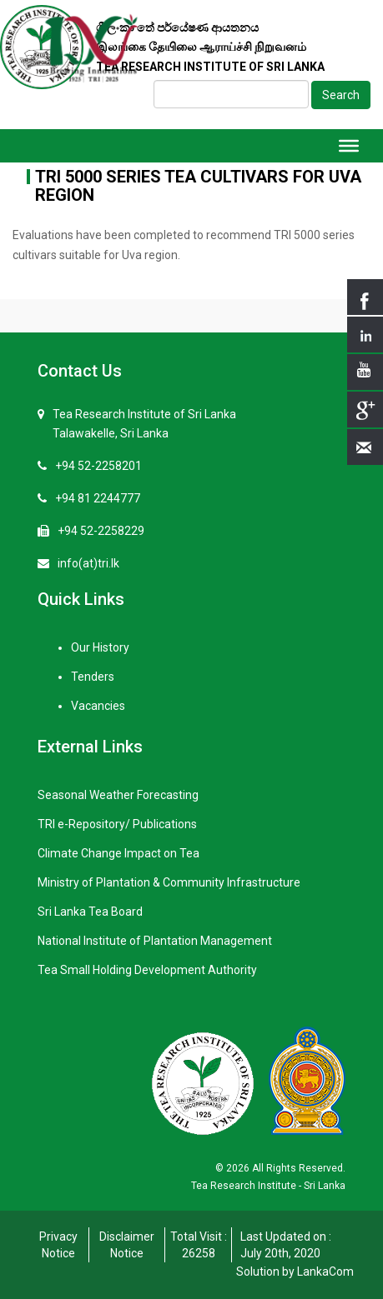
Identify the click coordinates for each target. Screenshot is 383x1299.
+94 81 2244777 (97, 498)
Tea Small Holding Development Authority (147, 970)
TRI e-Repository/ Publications (117, 824)
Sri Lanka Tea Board (90, 911)
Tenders (92, 676)
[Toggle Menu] (349, 146)
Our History (100, 647)
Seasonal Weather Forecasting (118, 795)
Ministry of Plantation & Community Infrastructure (169, 882)
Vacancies (98, 705)
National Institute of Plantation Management (155, 940)
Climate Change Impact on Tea (118, 853)
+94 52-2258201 (98, 465)
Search (341, 95)
